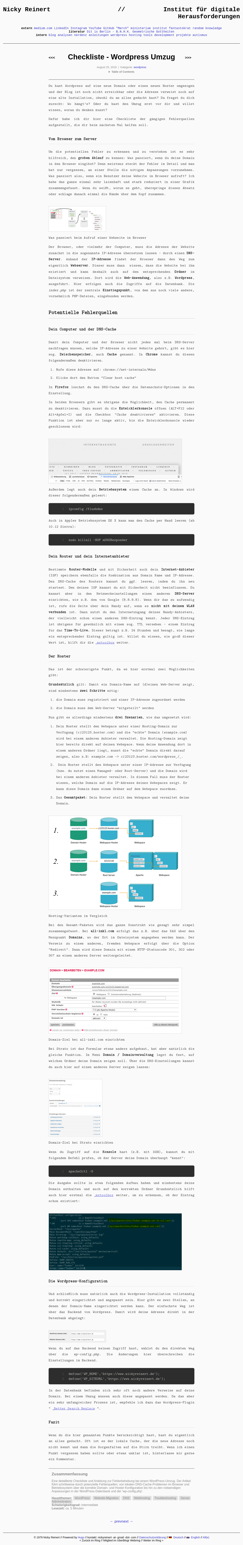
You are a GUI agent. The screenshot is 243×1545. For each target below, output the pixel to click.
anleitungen (99, 35)
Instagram (78, 28)
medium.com (43, 28)
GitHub (108, 28)
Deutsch (176, 1537)
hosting (135, 35)
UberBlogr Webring (128, 1540)
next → (127, 1521)
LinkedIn (61, 28)
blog (52, 35)
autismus (200, 35)
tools (147, 35)
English (193, 1537)
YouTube (95, 28)
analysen (65, 35)
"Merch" (122, 28)
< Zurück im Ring (90, 1540)
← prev (116, 1521)
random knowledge (207, 28)
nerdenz (80, 35)
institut (159, 28)
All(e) (206, 1537)
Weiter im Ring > (153, 1540)
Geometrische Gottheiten (153, 32)
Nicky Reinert (26, 9)
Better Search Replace (74, 1408)
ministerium (141, 28)
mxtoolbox (106, 642)
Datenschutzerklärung (152, 1537)
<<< (52, 58)
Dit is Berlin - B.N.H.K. (109, 32)
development (164, 35)
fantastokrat (180, 28)
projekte (183, 35)
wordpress (118, 35)
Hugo (81, 1537)
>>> (188, 58)
